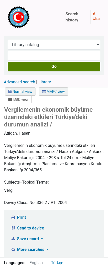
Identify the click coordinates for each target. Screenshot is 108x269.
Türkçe (57, 262)
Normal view (20, 91)
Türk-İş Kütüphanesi (33, 17)
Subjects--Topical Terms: (26, 182)
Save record (25, 238)
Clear (97, 16)
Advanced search (19, 82)
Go (54, 66)
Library (44, 82)
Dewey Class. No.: (20, 202)
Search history (72, 16)
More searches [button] (28, 249)
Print (18, 217)
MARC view (53, 91)
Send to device (27, 228)
